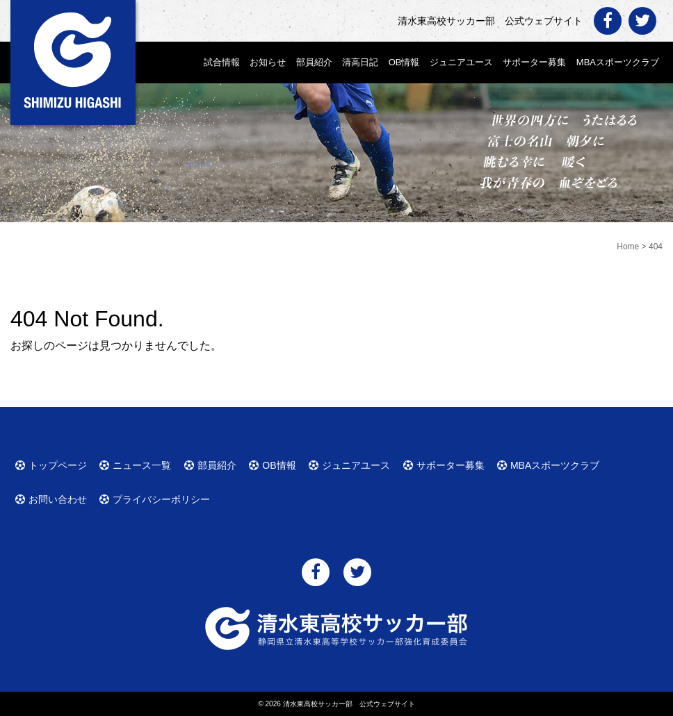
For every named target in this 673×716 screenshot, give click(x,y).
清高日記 (360, 62)
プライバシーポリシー (161, 499)
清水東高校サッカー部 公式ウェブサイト (349, 704)
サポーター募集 (534, 62)
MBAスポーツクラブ (617, 62)
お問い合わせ (58, 499)
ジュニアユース (461, 62)
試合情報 (222, 62)
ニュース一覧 (142, 465)
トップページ (58, 465)
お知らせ (268, 62)
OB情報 (404, 62)
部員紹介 (314, 62)
